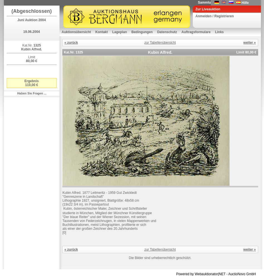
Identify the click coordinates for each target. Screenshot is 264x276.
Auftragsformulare (196, 32)
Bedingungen (142, 32)
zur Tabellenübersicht (160, 43)
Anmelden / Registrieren (215, 16)
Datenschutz (167, 32)
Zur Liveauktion (208, 9)
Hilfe (245, 3)
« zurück (71, 43)
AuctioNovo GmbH (242, 274)
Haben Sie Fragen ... (31, 93)
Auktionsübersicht (76, 32)
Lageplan (119, 32)
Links (219, 32)
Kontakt (101, 32)
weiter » (249, 43)
